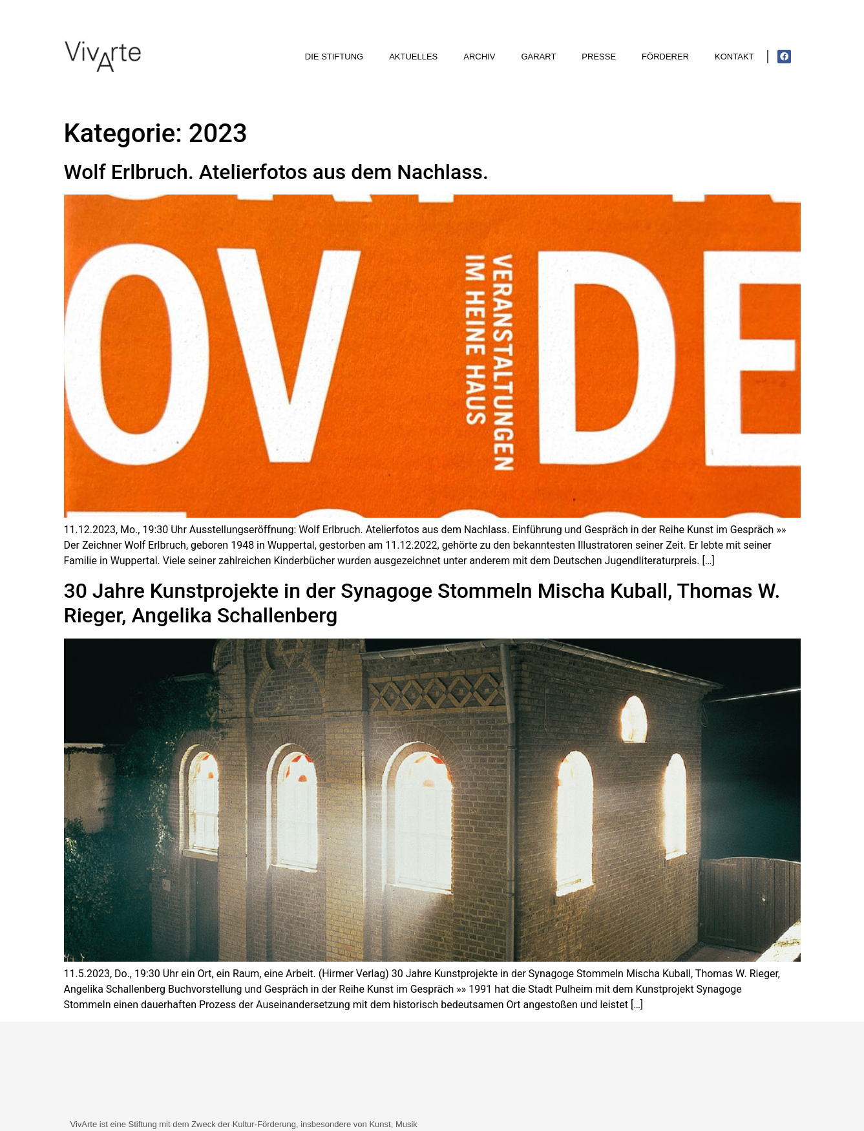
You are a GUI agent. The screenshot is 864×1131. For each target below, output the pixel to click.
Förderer (665, 56)
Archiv (479, 56)
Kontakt (734, 56)
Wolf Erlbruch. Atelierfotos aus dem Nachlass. (276, 172)
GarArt (538, 56)
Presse (599, 56)
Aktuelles (413, 56)
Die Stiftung (334, 56)
